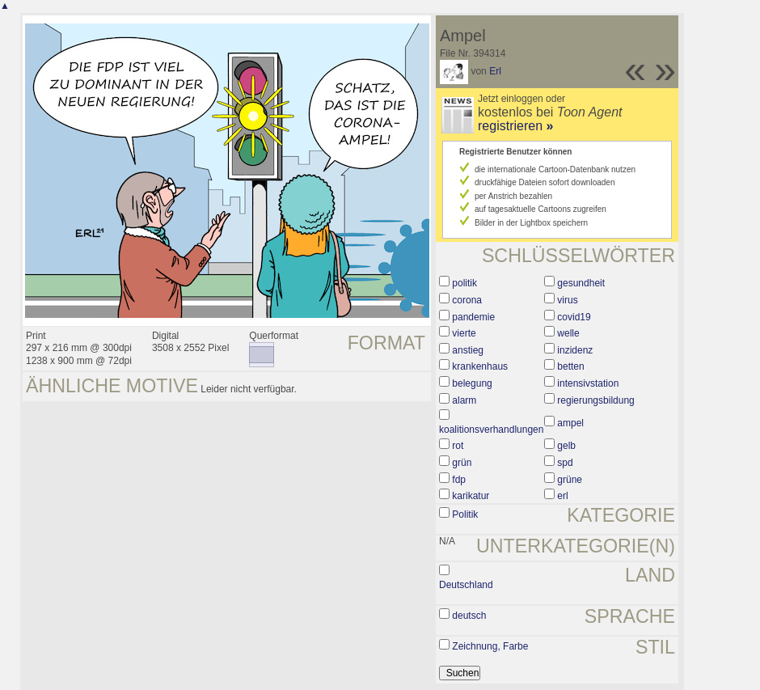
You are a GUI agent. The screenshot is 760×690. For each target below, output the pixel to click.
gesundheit (581, 283)
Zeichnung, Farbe (490, 646)
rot (457, 445)
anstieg (467, 350)
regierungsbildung (595, 400)
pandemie (473, 317)
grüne (569, 479)
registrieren (515, 126)
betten (570, 366)
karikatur (470, 496)
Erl (495, 71)
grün (461, 462)
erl (562, 496)
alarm (464, 400)
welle (568, 333)
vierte (463, 333)
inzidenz (575, 350)
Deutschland (466, 585)
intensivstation (588, 383)
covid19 (573, 317)
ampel (570, 423)
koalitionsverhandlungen (491, 429)
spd (564, 462)
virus (567, 300)
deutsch (469, 615)
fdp (459, 479)
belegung (472, 383)
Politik (465, 514)
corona (467, 300)
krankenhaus (480, 366)
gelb (566, 445)
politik (464, 283)
